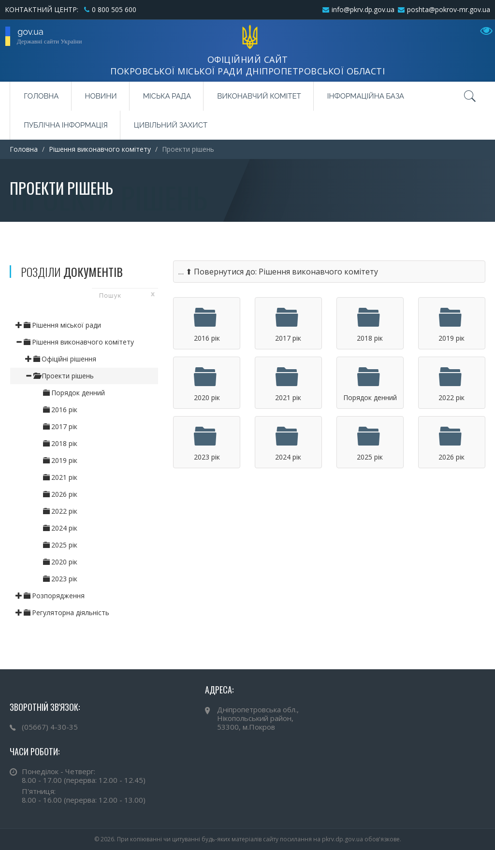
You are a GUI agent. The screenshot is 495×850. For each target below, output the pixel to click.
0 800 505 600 (114, 9)
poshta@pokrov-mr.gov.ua (448, 9)
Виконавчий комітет (259, 96)
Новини (101, 96)
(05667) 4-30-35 (50, 727)
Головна (41, 96)
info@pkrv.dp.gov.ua (363, 9)
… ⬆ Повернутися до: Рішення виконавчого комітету (278, 271)
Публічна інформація (66, 125)
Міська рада (167, 96)
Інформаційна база (365, 96)
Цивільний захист (170, 125)
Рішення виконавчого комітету (100, 149)
